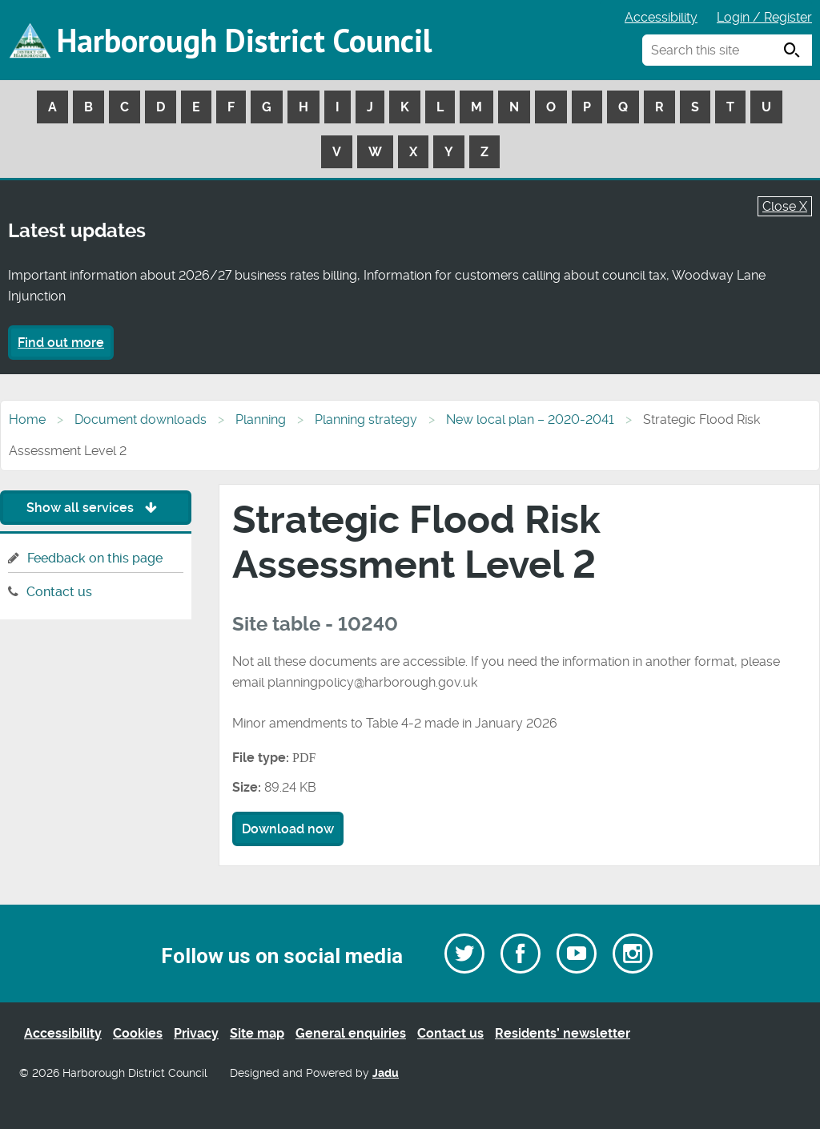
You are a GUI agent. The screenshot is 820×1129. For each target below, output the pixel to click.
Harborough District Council (244, 40)
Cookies (138, 1033)
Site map (257, 1033)
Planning (260, 419)
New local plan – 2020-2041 (530, 419)
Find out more (61, 342)
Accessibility (661, 17)
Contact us (59, 591)
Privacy (196, 1033)
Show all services (95, 507)
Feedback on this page (95, 558)
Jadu (385, 1073)
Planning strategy (366, 419)
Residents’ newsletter (562, 1033)
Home (27, 419)
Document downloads (140, 419)
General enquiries (350, 1033)
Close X (784, 206)
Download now (288, 829)
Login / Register (764, 17)
